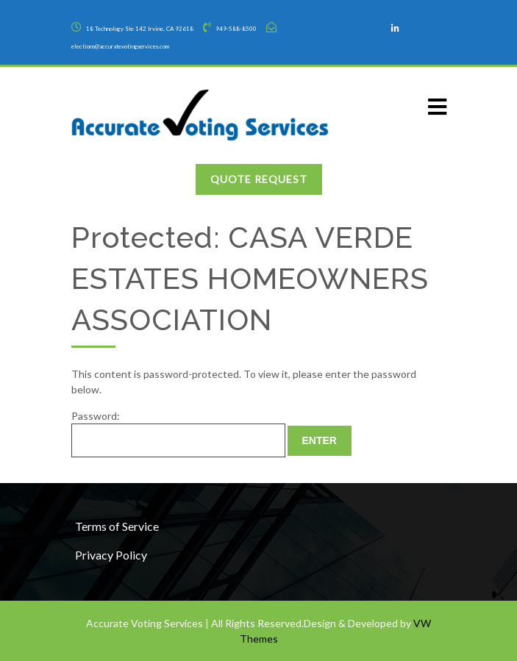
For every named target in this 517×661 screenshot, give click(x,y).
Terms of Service (117, 526)
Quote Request (258, 179)
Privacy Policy (111, 555)
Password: (178, 433)
